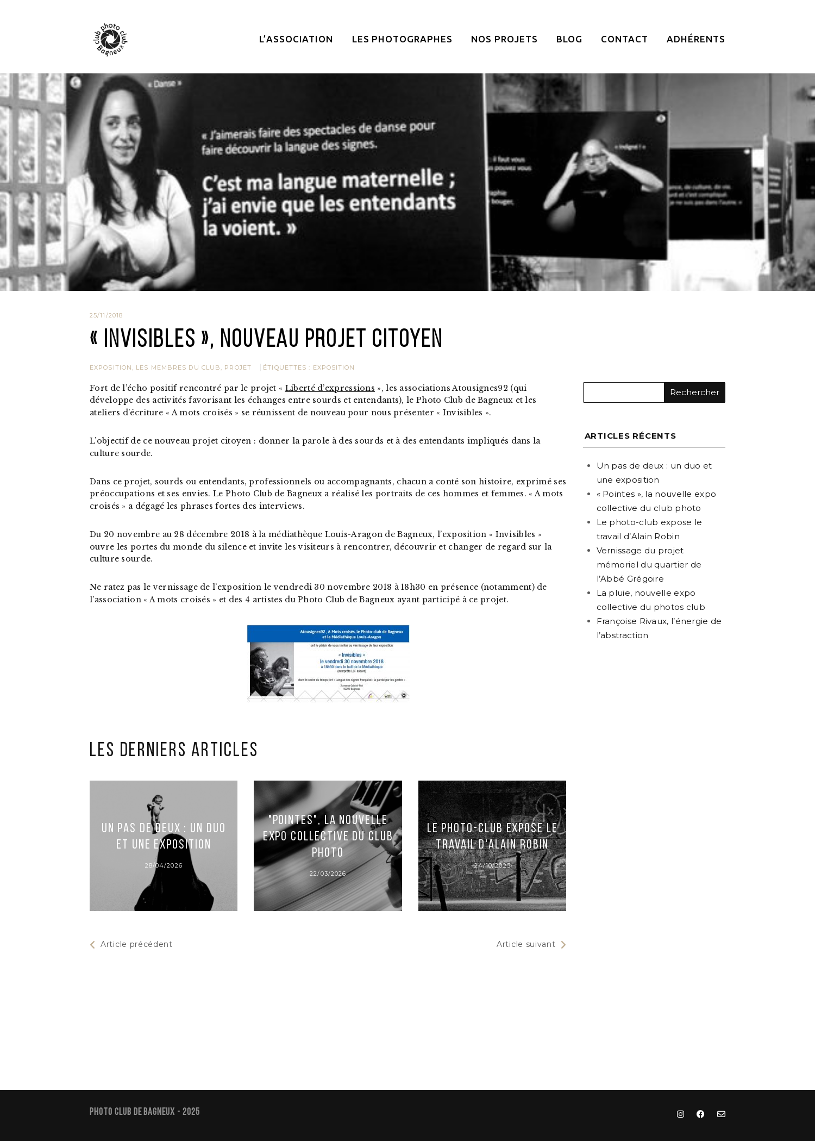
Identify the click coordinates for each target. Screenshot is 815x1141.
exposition (334, 367)
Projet (238, 367)
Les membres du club (178, 367)
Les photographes (402, 39)
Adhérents (696, 39)
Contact (624, 39)
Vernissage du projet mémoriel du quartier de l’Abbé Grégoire (649, 564)
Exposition (111, 367)
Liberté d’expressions (330, 388)
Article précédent (131, 944)
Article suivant (532, 944)
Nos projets (504, 39)
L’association (296, 39)
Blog (569, 39)
